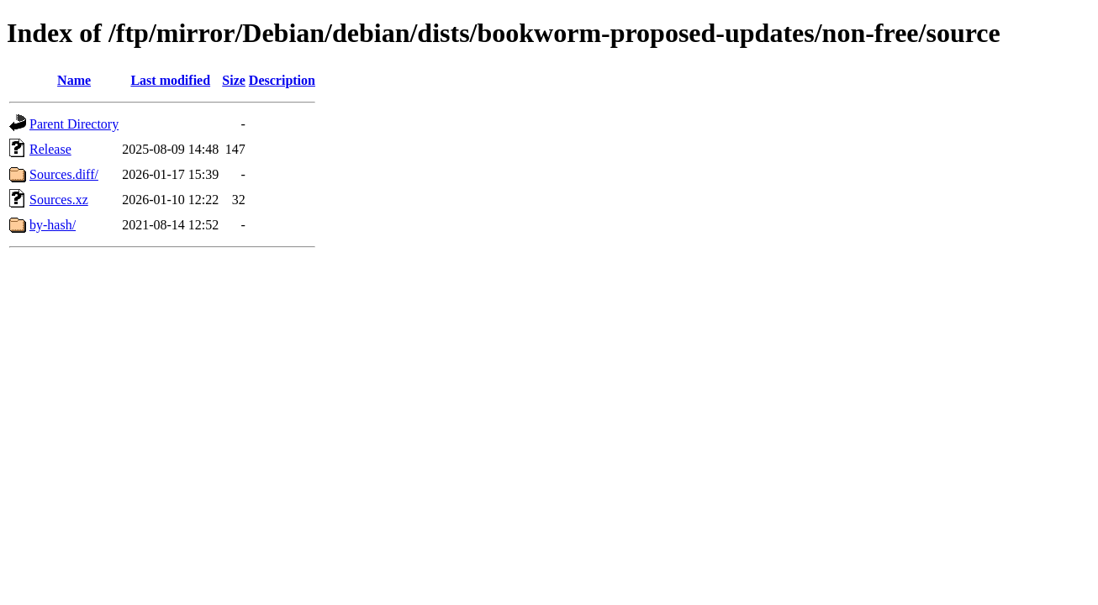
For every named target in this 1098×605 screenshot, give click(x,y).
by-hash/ (52, 225)
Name (74, 80)
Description (282, 80)
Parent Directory (74, 124)
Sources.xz (58, 199)
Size (233, 80)
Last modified (170, 80)
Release (50, 149)
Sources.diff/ (63, 174)
